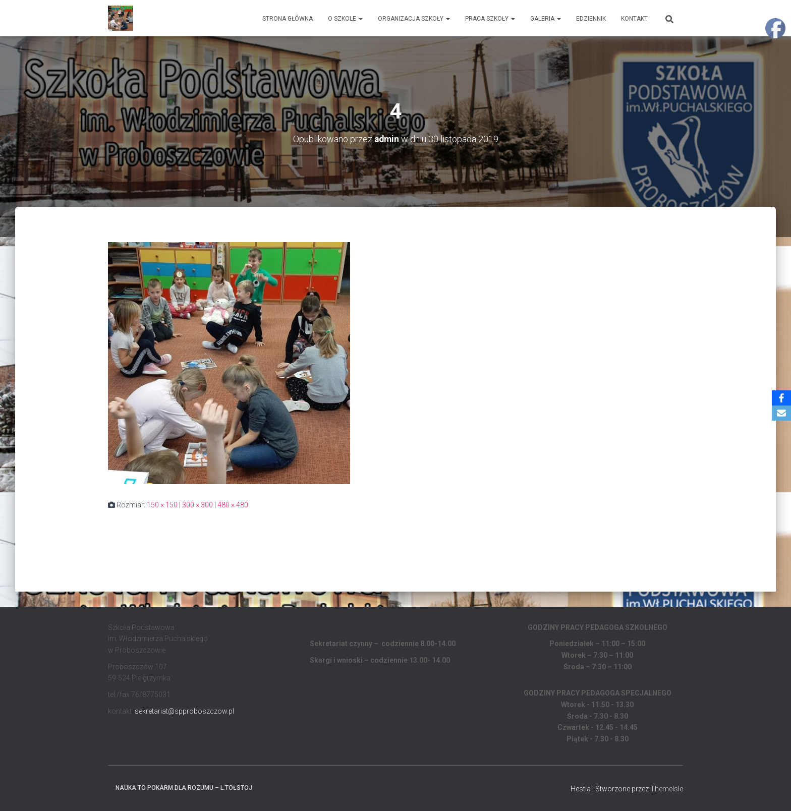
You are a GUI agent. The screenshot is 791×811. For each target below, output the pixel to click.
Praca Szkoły (490, 18)
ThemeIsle (666, 788)
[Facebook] (781, 398)
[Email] (781, 413)
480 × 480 (232, 505)
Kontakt (634, 18)
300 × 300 (197, 505)
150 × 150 (162, 505)
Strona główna (287, 18)
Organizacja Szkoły (414, 18)
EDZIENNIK (591, 18)
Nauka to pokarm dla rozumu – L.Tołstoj (184, 787)
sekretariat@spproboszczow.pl (184, 711)
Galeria (545, 18)
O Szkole (345, 18)
